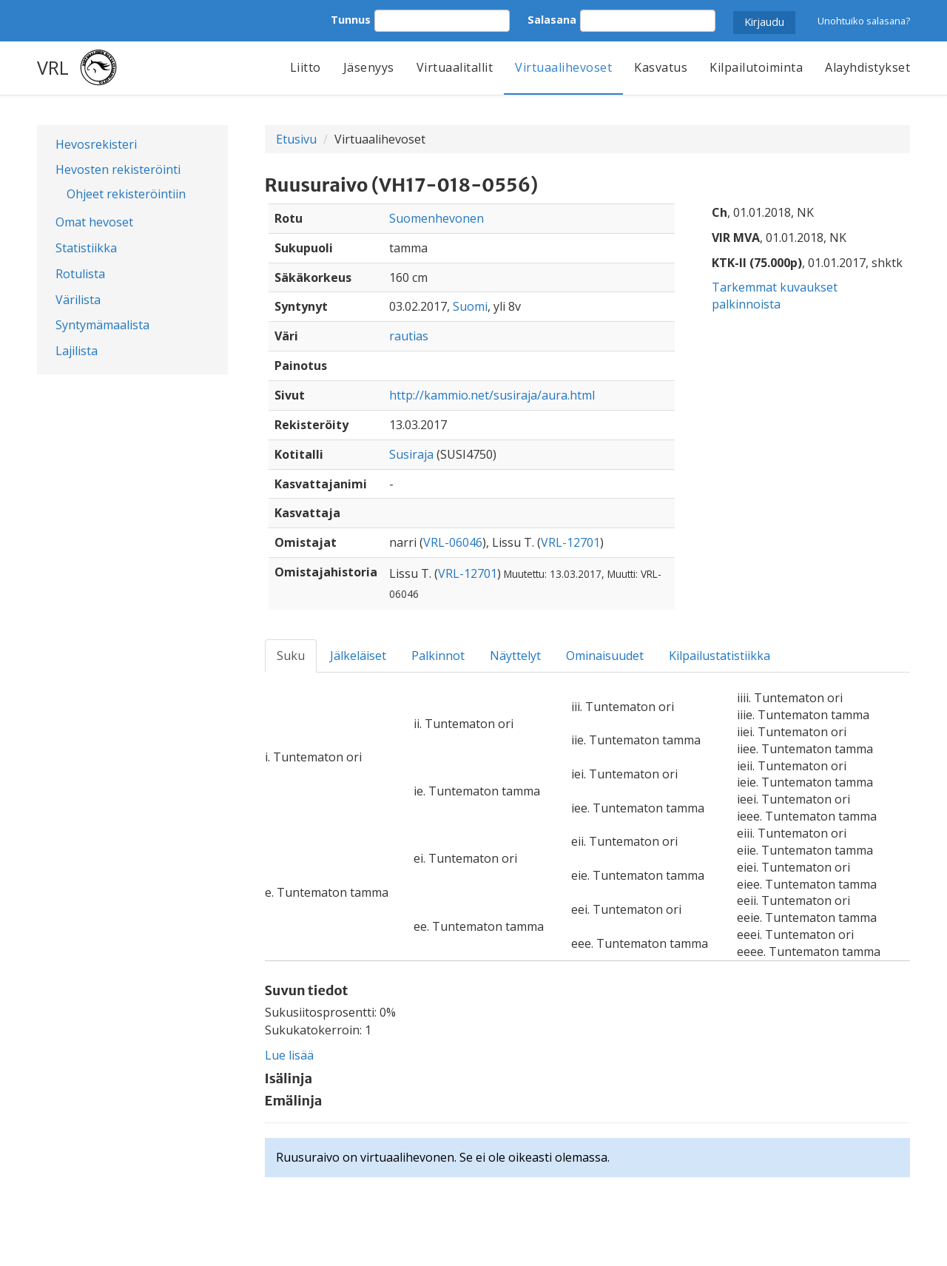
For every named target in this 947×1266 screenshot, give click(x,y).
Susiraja (411, 454)
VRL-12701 (570, 542)
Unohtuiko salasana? (864, 20)
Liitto (305, 67)
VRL (53, 67)
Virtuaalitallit (455, 67)
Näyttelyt (515, 655)
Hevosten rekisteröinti (118, 169)
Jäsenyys (368, 67)
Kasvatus (660, 67)
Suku (291, 655)
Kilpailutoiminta (756, 67)
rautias (408, 336)
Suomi (470, 306)
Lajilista (76, 351)
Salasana (552, 20)
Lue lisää (289, 1055)
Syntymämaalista (102, 325)
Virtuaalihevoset (563, 67)
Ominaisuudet (605, 655)
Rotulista (80, 274)
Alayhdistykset (867, 67)
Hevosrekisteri (96, 144)
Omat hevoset (94, 222)
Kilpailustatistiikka (719, 655)
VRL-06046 (452, 542)
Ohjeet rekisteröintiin (126, 194)
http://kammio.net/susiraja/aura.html (492, 395)
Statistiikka (86, 248)
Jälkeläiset (358, 655)
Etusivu (296, 139)
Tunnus (351, 20)
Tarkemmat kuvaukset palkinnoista (775, 295)
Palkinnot (438, 655)
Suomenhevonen (436, 218)
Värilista (78, 300)
